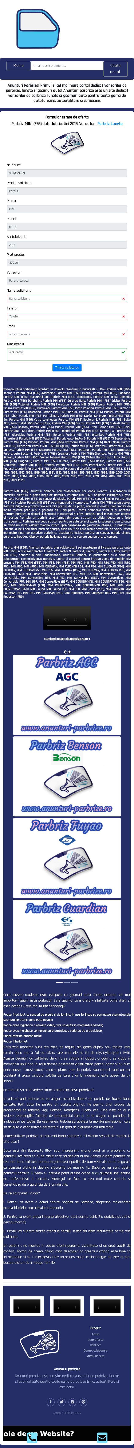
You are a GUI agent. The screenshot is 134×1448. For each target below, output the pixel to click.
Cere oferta (95, 1340)
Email (11, 326)
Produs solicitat (19, 182)
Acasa (95, 1334)
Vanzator (13, 272)
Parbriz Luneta (110, 123)
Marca (11, 200)
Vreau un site (95, 1356)
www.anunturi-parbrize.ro (20, 389)
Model (11, 218)
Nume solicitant (19, 290)
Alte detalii (15, 344)
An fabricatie (17, 236)
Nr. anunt (14, 165)
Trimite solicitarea (67, 368)
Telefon (13, 308)
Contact (95, 1345)
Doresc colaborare (95, 1350)
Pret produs (16, 254)
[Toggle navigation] (19, 65)
